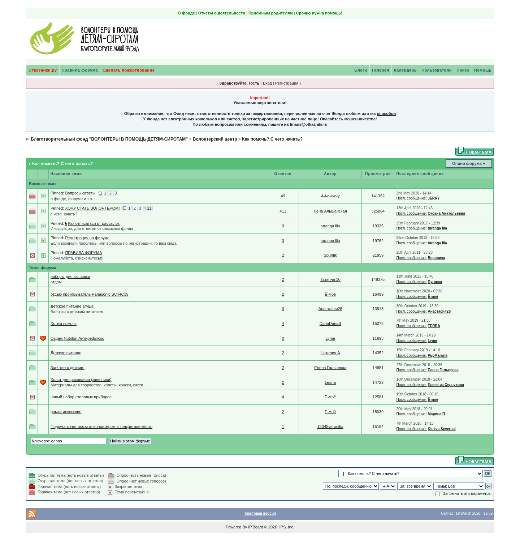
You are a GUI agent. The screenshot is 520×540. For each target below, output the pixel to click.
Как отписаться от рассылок (94, 223)
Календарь (405, 70)
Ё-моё (330, 294)
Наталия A (330, 353)
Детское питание (66, 353)
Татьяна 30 (330, 279)
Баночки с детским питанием (77, 311)
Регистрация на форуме (87, 238)
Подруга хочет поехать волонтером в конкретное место (101, 426)
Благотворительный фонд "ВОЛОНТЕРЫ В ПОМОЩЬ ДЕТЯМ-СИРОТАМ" (109, 139)
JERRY (433, 198)
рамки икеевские (66, 412)
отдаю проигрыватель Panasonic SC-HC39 (90, 294)
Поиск (462, 70)
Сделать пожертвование (129, 70)
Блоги (360, 70)
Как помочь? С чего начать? (272, 139)
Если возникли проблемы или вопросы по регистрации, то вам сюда (114, 243)
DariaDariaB (330, 323)
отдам (56, 282)
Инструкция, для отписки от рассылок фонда (92, 228)
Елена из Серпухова (446, 385)
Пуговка (435, 282)
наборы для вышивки (70, 276)
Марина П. (437, 414)
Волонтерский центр (215, 139)
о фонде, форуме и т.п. (72, 199)
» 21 (147, 208)
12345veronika (330, 426)
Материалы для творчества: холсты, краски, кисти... (99, 385)
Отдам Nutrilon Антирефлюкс (77, 338)
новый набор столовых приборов (81, 397)
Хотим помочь (64, 323)
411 (283, 211)
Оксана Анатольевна (446, 213)
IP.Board (255, 527)
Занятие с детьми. (67, 367)
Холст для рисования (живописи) (81, 379)
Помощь (482, 70)
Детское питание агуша (72, 306)
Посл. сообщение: (411, 198)
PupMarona (437, 355)
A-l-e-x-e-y (330, 196)
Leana (330, 382)
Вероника (436, 258)
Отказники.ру (43, 70)
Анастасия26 (330, 309)
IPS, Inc (286, 527)
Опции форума (466, 163)
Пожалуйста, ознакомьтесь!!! (77, 258)
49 (283, 196)
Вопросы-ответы (80, 193)
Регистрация (286, 83)
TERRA (434, 326)
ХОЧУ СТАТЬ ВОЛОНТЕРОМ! (92, 208)
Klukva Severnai (441, 429)
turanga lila (330, 226)
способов (386, 113)
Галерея (380, 70)
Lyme (330, 338)
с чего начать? (64, 214)
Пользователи (436, 70)
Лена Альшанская (330, 211)
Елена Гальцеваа (330, 367)
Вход (267, 83)
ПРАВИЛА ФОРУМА (83, 252)
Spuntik (330, 255)
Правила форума (80, 70)
